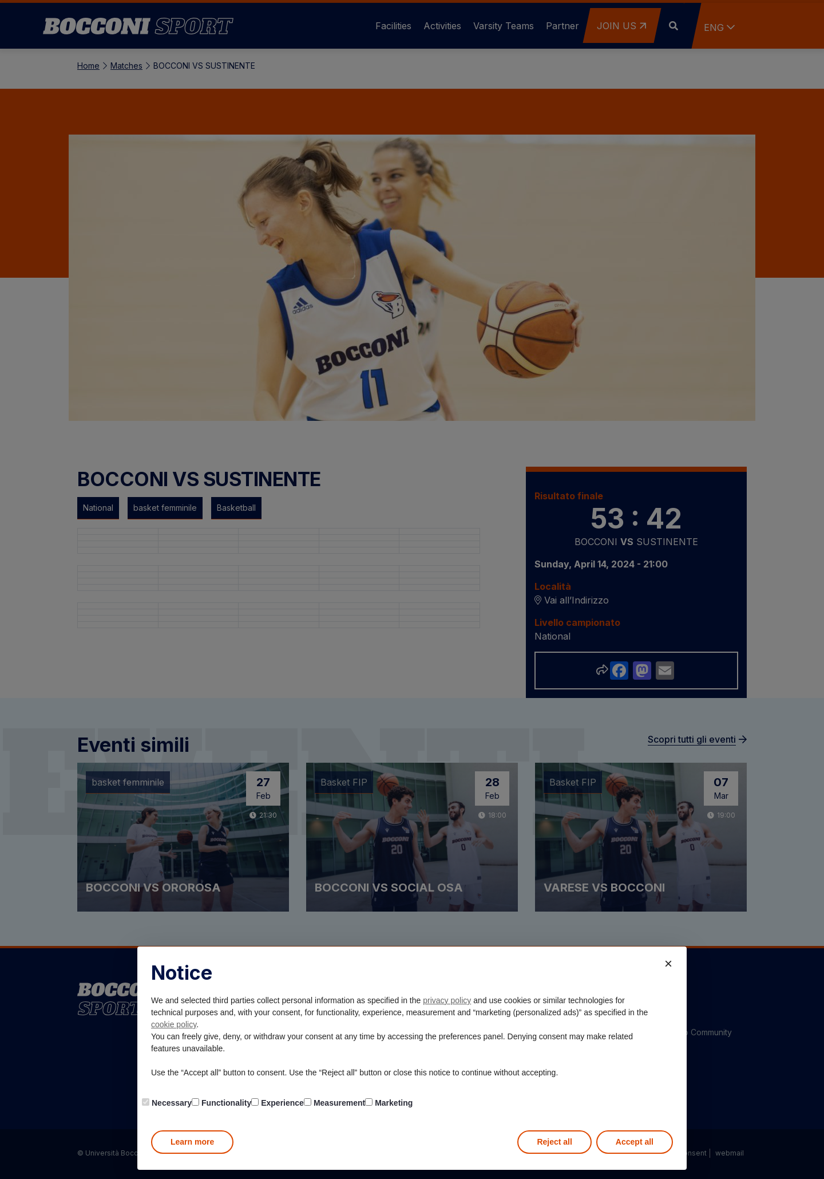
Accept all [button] (634, 1141)
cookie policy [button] (173, 1024)
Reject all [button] (554, 1141)
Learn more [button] (192, 1141)
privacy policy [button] (447, 1000)
